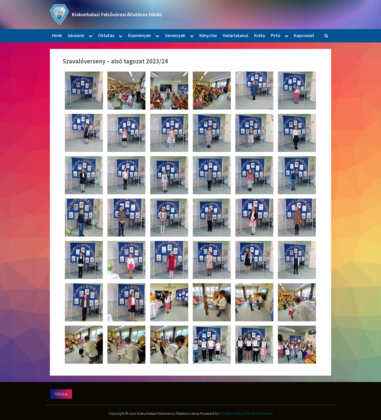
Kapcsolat (304, 35)
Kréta (259, 35)
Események (139, 35)
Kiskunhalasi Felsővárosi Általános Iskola (117, 14)
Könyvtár (208, 35)
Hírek (57, 35)
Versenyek (175, 35)
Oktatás (106, 35)
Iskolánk (76, 35)
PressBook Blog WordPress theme (246, 413)
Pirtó (275, 35)
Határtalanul (235, 35)
